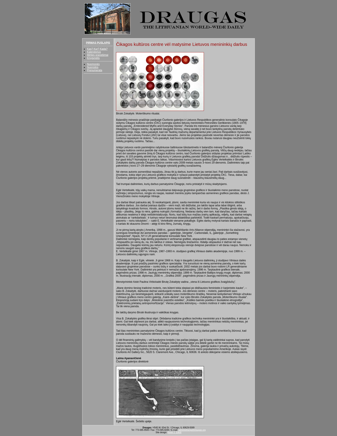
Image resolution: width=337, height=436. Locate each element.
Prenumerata (94, 70)
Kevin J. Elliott (174, 432)
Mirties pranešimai (97, 55)
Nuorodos (92, 67)
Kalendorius (94, 51)
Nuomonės (93, 64)
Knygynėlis (93, 58)
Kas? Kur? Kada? (97, 48)
